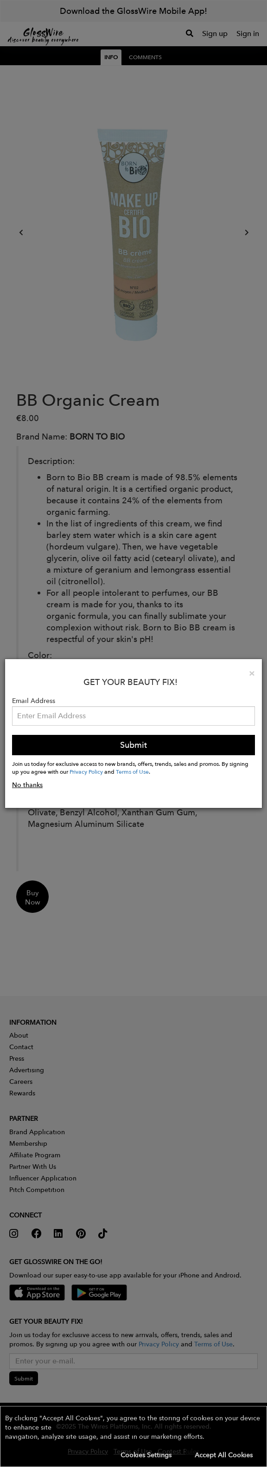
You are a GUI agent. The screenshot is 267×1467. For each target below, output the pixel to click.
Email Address (33, 701)
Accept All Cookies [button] (224, 1455)
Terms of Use (132, 771)
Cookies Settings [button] (146, 1455)
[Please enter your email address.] (133, 716)
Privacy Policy (86, 771)
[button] (133, 1436)
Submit (133, 745)
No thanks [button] (27, 785)
